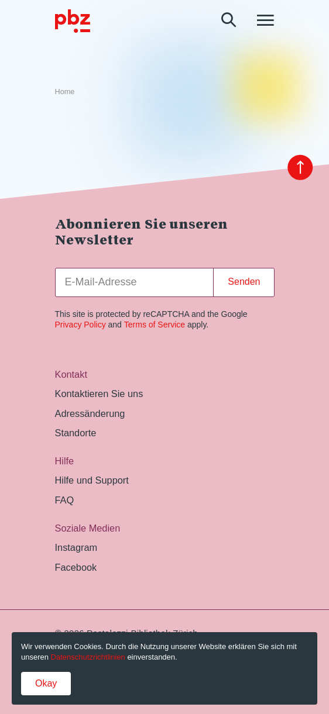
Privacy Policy (80, 324)
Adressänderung (90, 413)
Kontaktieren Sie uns (99, 393)
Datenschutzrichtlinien (88, 657)
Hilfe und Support (92, 480)
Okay (46, 683)
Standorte (76, 432)
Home (65, 92)
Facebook (76, 567)
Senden (244, 282)
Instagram (76, 547)
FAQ (64, 500)
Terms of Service (154, 324)
